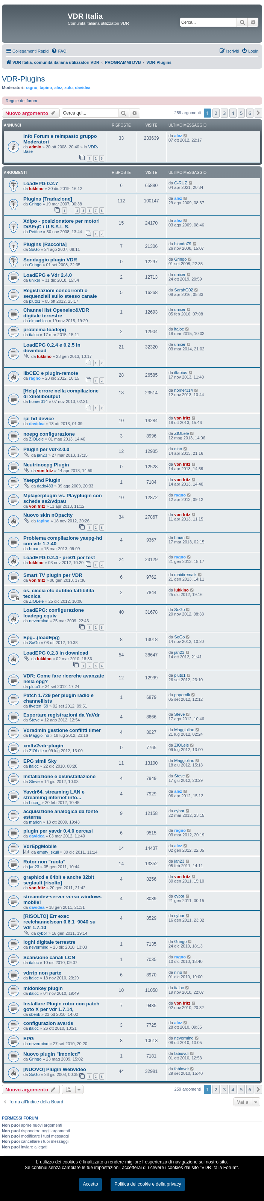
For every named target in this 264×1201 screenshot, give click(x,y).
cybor (179, 811)
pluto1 (34, 301)
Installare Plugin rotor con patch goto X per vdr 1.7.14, (61, 1006)
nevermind (38, 621)
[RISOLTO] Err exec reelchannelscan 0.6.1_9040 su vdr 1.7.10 (59, 921)
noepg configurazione (49, 434)
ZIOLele (36, 439)
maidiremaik (185, 574)
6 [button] (250, 113)
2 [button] (216, 113)
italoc (34, 334)
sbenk (34, 1014)
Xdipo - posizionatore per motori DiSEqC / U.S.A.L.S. (61, 223)
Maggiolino (39, 735)
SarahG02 (183, 290)
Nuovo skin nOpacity (48, 515)
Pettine (35, 231)
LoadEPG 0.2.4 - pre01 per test (59, 557)
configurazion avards (48, 1023)
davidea (82, 87)
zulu (68, 87)
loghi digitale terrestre (49, 942)
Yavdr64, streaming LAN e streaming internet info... (54, 794)
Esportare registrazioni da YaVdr (61, 715)
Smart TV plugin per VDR (52, 575)
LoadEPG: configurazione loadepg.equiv (53, 613)
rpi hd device (38, 418)
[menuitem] (58, 51)
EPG (28, 1038)
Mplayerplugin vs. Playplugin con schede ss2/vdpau (62, 498)
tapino (45, 87)
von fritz (182, 418)
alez (58, 87)
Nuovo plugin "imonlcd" (51, 1054)
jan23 (42, 455)
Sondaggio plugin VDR (50, 260)
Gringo (35, 204)
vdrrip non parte (42, 973)
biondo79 (182, 243)
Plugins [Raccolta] (45, 244)
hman (34, 548)
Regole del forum (21, 100)
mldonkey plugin (43, 988)
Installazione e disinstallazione (59, 776)
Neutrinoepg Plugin (46, 465)
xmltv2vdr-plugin (43, 745)
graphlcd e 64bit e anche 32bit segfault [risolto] (58, 880)
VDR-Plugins (23, 79)
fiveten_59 (38, 706)
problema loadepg (44, 329)
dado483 (45, 486)
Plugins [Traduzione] (47, 199)
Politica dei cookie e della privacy (147, 1184)
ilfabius (180, 372)
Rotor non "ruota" (44, 862)
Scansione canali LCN (49, 957)
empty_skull (48, 852)
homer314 (38, 401)
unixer (34, 280)
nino (178, 449)
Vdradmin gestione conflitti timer (62, 730)
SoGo (34, 249)
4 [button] (233, 113)
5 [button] (241, 113)
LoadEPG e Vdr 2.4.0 (47, 275)
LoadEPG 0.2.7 (40, 183)
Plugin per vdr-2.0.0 (46, 449)
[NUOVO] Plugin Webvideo (54, 1069)
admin (35, 147)
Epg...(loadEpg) (41, 637)
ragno (32, 87)
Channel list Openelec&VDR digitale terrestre (56, 312)
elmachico (38, 320)
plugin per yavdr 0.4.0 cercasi (58, 831)
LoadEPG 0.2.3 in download (55, 653)
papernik (182, 695)
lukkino (36, 188)
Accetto (90, 1184)
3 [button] (224, 113)
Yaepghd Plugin (42, 480)
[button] (258, 113)
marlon (35, 822)
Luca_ (34, 802)
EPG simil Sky (40, 761)
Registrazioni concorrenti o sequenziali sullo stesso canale (60, 293)
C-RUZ (180, 183)
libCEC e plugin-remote (50, 373)
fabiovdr (181, 1053)
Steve (34, 720)
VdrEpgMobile (40, 846)
